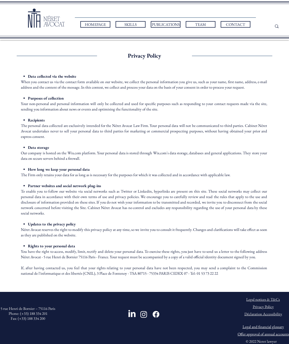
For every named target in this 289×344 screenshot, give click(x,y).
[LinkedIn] (132, 313)
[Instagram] (143, 314)
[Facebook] (156, 314)
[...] (282, 26)
